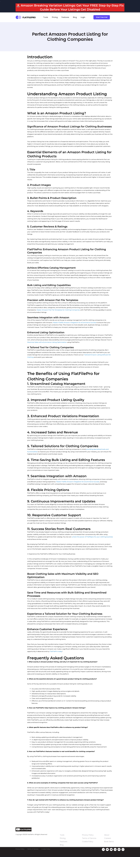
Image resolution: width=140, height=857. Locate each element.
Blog (75, 17)
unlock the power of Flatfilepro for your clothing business (92, 537)
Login (83, 17)
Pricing (55, 17)
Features (65, 17)
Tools (45, 17)
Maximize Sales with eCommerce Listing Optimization (47, 342)
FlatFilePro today (56, 651)
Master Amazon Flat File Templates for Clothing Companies (58, 310)
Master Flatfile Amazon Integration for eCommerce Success (74, 322)
